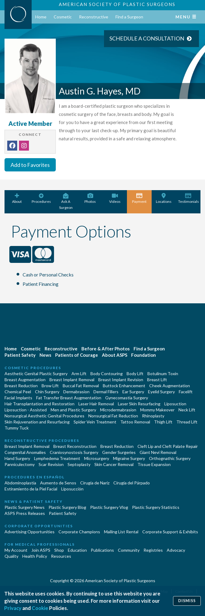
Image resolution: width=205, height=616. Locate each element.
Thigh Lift (163, 421)
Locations (164, 198)
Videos (115, 198)
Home (40, 16)
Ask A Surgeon (66, 201)
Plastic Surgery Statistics (155, 507)
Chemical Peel (18, 391)
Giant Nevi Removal (158, 452)
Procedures (41, 198)
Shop (59, 550)
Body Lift (135, 373)
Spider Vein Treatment (95, 421)
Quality (11, 556)
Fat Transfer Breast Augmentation (68, 397)
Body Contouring (106, 373)
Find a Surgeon (129, 16)
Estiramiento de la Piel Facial (31, 488)
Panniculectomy (20, 464)
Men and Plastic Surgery (73, 409)
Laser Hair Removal (96, 403)
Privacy (12, 608)
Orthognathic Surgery (170, 458)
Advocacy (176, 550)
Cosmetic (63, 16)
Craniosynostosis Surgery (74, 452)
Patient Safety (20, 355)
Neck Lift (186, 409)
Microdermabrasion (118, 409)
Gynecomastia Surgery (126, 397)
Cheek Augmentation (169, 385)
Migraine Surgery (129, 458)
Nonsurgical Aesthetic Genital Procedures (44, 415)
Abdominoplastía (20, 482)
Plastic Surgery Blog (67, 507)
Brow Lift (50, 385)
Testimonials (188, 198)
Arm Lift (79, 373)
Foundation (143, 355)
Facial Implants (18, 397)
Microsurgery (96, 458)
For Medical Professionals (40, 544)
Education (77, 550)
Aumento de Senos (58, 482)
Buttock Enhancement (124, 385)
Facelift (186, 391)
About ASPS (114, 355)
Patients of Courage (76, 355)
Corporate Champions (79, 531)
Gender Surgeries (119, 452)
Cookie (40, 608)
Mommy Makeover (157, 409)
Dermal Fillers (105, 391)
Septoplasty (79, 464)
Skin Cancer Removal (114, 464)
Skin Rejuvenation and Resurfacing (37, 421)
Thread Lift (186, 421)
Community (129, 550)
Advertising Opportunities (30, 531)
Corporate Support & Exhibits (170, 531)
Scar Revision (51, 464)
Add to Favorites (30, 164)
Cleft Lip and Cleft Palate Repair (167, 446)
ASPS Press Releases (25, 513)
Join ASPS (40, 550)
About (17, 198)
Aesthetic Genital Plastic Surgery (36, 373)
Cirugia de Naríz (94, 482)
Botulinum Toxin (162, 373)
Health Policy (34, 556)
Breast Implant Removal (71, 379)
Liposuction (175, 403)
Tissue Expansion (154, 464)
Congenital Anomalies (25, 452)
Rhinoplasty (153, 415)
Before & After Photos (105, 348)
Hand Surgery (17, 458)
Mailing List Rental (121, 531)
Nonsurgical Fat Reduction (113, 415)
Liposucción (72, 488)
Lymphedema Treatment (57, 458)
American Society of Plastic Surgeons (117, 4)
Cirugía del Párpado (131, 482)
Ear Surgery (133, 391)
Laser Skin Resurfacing (139, 403)
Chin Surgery (47, 391)
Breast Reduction (21, 385)
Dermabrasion (76, 391)
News (45, 355)
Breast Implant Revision (120, 379)
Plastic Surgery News (25, 507)
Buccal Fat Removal (81, 385)
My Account (16, 550)
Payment (139, 198)
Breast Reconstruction (74, 446)
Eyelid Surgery (161, 391)
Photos (90, 198)
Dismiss (187, 600)
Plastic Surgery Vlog (109, 507)
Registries (153, 550)
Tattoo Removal (135, 421)
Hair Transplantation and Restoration (39, 403)
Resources (61, 556)
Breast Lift (157, 379)
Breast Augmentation (25, 379)
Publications (102, 550)
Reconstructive (93, 16)
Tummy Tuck (17, 427)
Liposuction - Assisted (26, 409)
